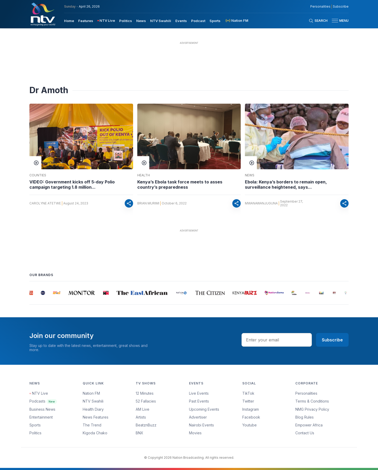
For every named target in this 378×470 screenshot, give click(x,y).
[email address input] (277, 340)
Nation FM (91, 393)
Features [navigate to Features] (85, 21)
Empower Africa (309, 425)
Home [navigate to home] (69, 21)
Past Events (199, 401)
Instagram (250, 409)
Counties (37, 175)
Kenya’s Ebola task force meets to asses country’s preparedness (179, 184)
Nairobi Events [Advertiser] (201, 425)
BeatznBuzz (146, 425)
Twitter (248, 401)
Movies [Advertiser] (195, 433)
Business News (42, 409)
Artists (141, 417)
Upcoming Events (204, 409)
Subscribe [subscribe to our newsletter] (341, 6)
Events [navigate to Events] (181, 21)
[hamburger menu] (335, 21)
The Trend (92, 425)
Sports (35, 425)
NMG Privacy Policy (312, 409)
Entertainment (41, 417)
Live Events (199, 393)
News (249, 175)
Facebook (251, 417)
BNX (139, 433)
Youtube (249, 425)
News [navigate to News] (141, 21)
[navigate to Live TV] (106, 21)
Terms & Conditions (312, 401)
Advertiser (198, 417)
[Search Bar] (318, 20)
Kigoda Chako (95, 433)
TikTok (248, 393)
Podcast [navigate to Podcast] (198, 21)
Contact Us (304, 433)
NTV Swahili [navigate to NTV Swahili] (160, 21)
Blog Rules (304, 417)
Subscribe (332, 339)
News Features (95, 417)
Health (143, 175)
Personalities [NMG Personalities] (320, 6)
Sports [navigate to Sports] (214, 21)
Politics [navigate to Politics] (125, 21)
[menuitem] (69, 20)
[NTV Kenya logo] (42, 14)
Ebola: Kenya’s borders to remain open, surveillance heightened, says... (286, 184)
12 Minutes (145, 393)
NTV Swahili (93, 401)
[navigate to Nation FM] (236, 20)
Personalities (306, 393)
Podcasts (43, 401)
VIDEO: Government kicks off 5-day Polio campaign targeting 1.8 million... (72, 184)
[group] (32, 293)
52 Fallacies (146, 401)
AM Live (142, 409)
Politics (35, 433)
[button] (338, 21)
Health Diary (93, 409)
